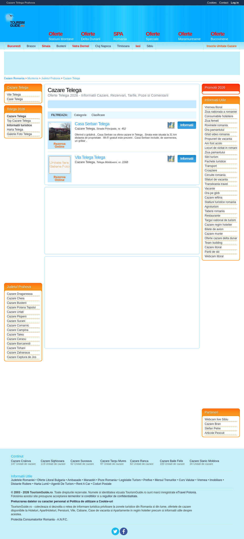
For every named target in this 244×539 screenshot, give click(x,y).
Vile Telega (14, 94)
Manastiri (89, 480)
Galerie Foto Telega (19, 134)
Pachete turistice (215, 161)
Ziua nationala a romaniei (221, 111)
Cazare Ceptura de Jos (21, 357)
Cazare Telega (16, 116)
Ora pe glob (212, 193)
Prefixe (147, 480)
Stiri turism (211, 157)
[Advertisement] (153, 17)
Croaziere (211, 170)
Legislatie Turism (130, 480)
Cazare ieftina (213, 197)
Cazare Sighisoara (52, 461)
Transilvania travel (216, 184)
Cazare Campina (17, 330)
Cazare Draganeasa (19, 294)
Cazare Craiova (21, 461)
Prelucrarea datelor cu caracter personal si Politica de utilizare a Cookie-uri (62, 501)
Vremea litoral (213, 107)
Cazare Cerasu (16, 339)
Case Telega (15, 99)
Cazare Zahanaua (18, 352)
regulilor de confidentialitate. (120, 496)
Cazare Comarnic (18, 325)
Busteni (61, 46)
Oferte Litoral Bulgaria (51, 480)
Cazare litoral (213, 247)
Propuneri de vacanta (218, 139)
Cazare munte (214, 233)
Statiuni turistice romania (220, 202)
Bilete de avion (214, 229)
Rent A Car (83, 484)
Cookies (212, 2)
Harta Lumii (41, 484)
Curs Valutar (187, 480)
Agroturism (212, 206)
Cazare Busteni (16, 303)
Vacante (210, 188)
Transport (211, 166)
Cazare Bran (213, 424)
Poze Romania (107, 480)
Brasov (31, 46)
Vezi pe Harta (171, 125)
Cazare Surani (16, 321)
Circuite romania (215, 175)
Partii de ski (212, 251)
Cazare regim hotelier (218, 224)
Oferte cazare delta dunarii (221, 238)
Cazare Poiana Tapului (21, 307)
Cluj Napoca (103, 46)
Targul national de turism (220, 220)
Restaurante (212, 215)
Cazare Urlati (15, 312)
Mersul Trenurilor (165, 480)
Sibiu (150, 46)
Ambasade (74, 480)
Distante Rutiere (21, 484)
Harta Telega (15, 129)
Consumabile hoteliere (219, 116)
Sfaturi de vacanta (216, 179)
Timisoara (123, 46)
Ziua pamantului (215, 152)
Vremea (202, 480)
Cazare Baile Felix (171, 461)
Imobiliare (216, 480)
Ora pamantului (214, 129)
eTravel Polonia (186, 492)
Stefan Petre (213, 428)
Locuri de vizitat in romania (221, 148)
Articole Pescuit (214, 433)
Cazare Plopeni (16, 316)
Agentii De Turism (62, 484)
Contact (223, 2)
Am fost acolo (213, 143)
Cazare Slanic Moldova (204, 461)
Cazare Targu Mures (113, 461)
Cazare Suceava (81, 461)
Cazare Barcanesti (18, 343)
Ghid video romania (217, 134)
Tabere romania (214, 211)
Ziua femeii (212, 120)
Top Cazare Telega (19, 120)
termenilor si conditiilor (82, 496)
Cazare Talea (15, 334)
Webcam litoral (214, 256)
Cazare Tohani (16, 348)
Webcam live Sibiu (216, 419)
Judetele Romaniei (23, 480)
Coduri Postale (102, 484)
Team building (213, 242)
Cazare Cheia (15, 298)
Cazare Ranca (139, 461)
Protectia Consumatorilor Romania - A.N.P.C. (39, 519)
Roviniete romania (216, 125)
